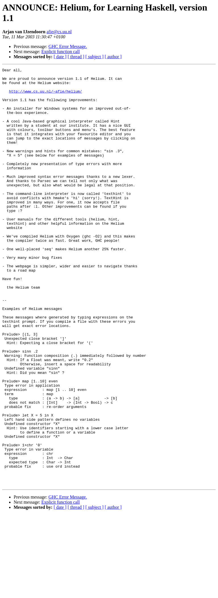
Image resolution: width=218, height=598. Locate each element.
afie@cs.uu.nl (59, 31)
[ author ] (113, 56)
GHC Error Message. (68, 46)
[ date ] (60, 56)
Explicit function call (60, 51)
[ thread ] (76, 56)
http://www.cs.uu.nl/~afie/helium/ (45, 96)
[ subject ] (94, 56)
